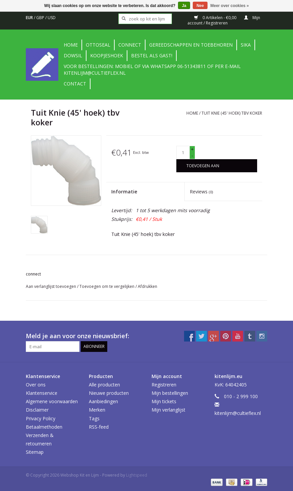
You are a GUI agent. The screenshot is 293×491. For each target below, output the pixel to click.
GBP (40, 17)
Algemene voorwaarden (52, 401)
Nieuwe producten (109, 393)
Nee (200, 5)
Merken (97, 410)
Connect (129, 45)
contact (75, 83)
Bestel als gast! (151, 55)
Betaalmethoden (44, 427)
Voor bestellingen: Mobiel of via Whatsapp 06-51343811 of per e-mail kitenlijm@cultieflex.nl (152, 69)
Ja (184, 5)
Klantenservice (41, 393)
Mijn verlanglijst (168, 410)
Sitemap (35, 452)
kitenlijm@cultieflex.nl (238, 413)
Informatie (124, 191)
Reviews (201, 191)
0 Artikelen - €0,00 (215, 17)
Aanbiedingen (103, 401)
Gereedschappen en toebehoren (191, 45)
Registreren (164, 384)
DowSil (73, 55)
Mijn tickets (164, 401)
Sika (246, 45)
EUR (30, 17)
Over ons (36, 384)
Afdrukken (147, 286)
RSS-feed (99, 427)
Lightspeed (136, 475)
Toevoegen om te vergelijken (107, 286)
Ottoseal (98, 45)
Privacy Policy (40, 418)
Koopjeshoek (106, 55)
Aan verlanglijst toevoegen (51, 286)
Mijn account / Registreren (223, 20)
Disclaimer (37, 410)
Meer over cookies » (230, 5)
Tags (94, 418)
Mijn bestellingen (170, 393)
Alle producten (104, 384)
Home (71, 45)
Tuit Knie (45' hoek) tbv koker (231, 113)
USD (52, 17)
